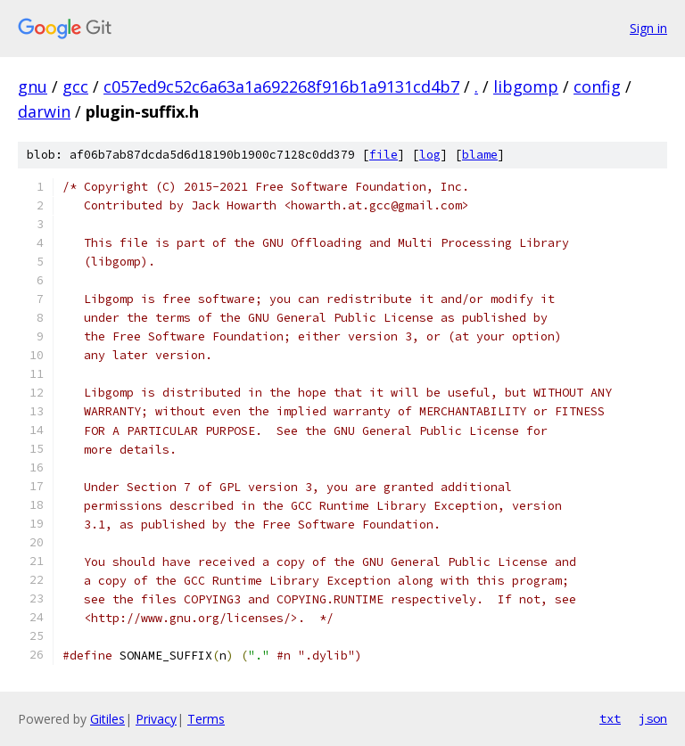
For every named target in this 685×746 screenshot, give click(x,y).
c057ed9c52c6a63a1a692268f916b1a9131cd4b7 (281, 86)
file (383, 154)
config (597, 86)
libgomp (525, 86)
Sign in (648, 28)
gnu (32, 86)
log (430, 154)
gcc (75, 86)
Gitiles (107, 718)
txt (610, 718)
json (653, 718)
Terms (206, 718)
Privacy (156, 718)
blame (480, 154)
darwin (44, 111)
